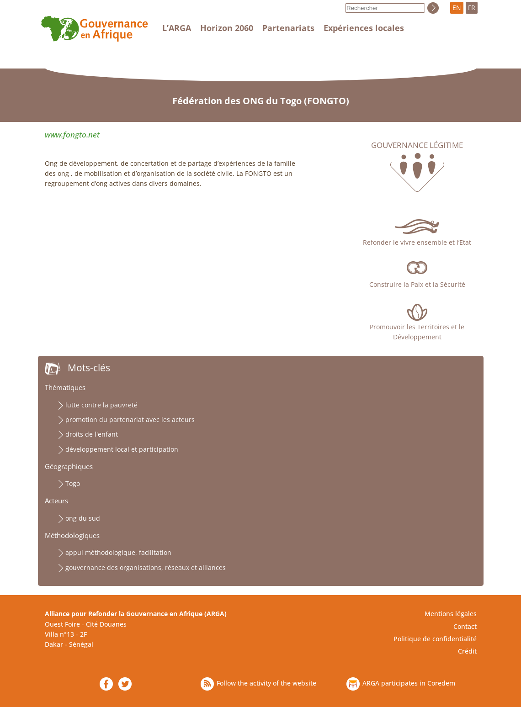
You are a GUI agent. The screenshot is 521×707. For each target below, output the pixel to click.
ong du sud (82, 518)
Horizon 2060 (226, 27)
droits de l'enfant (91, 434)
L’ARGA (176, 27)
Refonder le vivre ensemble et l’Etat (417, 242)
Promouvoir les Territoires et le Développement (417, 331)
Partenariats (288, 27)
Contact (465, 626)
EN (456, 7)
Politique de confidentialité (435, 638)
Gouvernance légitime (417, 145)
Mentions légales (451, 613)
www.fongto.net (72, 134)
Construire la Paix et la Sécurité (417, 284)
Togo (72, 483)
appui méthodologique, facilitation (118, 552)
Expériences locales (364, 27)
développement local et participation (121, 449)
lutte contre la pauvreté (101, 405)
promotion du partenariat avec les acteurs (130, 419)
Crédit (467, 651)
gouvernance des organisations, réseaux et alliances (145, 567)
